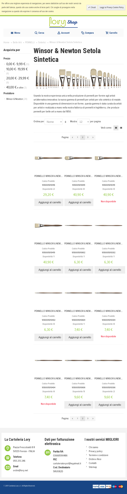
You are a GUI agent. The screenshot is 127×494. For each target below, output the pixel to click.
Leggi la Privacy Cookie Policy (112, 7)
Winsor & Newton (16, 99)
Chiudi (93, 7)
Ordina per (39, 121)
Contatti (92, 463)
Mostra (73, 121)
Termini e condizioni (98, 455)
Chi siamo (93, 447)
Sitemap (93, 467)
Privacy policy (96, 451)
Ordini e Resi (95, 459)
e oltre (16, 87)
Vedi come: (106, 127)
